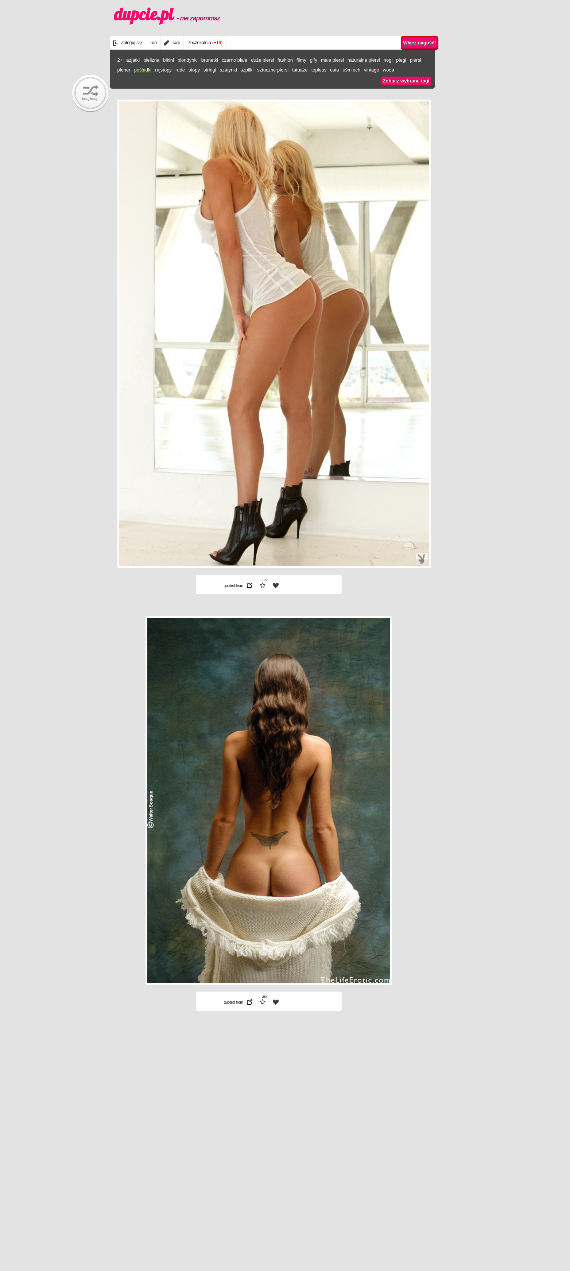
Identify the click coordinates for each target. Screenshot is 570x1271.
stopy (194, 70)
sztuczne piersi (272, 70)
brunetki (209, 60)
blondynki (188, 60)
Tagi (176, 42)
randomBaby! (90, 93)
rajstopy (163, 70)
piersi (415, 60)
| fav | (276, 585)
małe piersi (332, 60)
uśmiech (351, 70)
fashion (285, 60)
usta (334, 70)
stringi (209, 70)
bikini (168, 60)
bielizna (151, 60)
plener (124, 70)
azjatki (133, 60)
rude (180, 70)
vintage (371, 70)
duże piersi (262, 60)
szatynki (228, 70)
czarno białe (234, 60)
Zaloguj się (131, 42)
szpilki (247, 70)
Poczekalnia (204, 42)
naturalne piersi (364, 60)
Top (153, 42)
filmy (301, 60)
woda (388, 70)
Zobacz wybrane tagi (406, 81)
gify (313, 60)
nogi (388, 60)
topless (318, 70)
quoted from (233, 586)
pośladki (143, 70)
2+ (120, 60)
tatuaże (300, 70)
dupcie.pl (167, 14)
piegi (401, 60)
